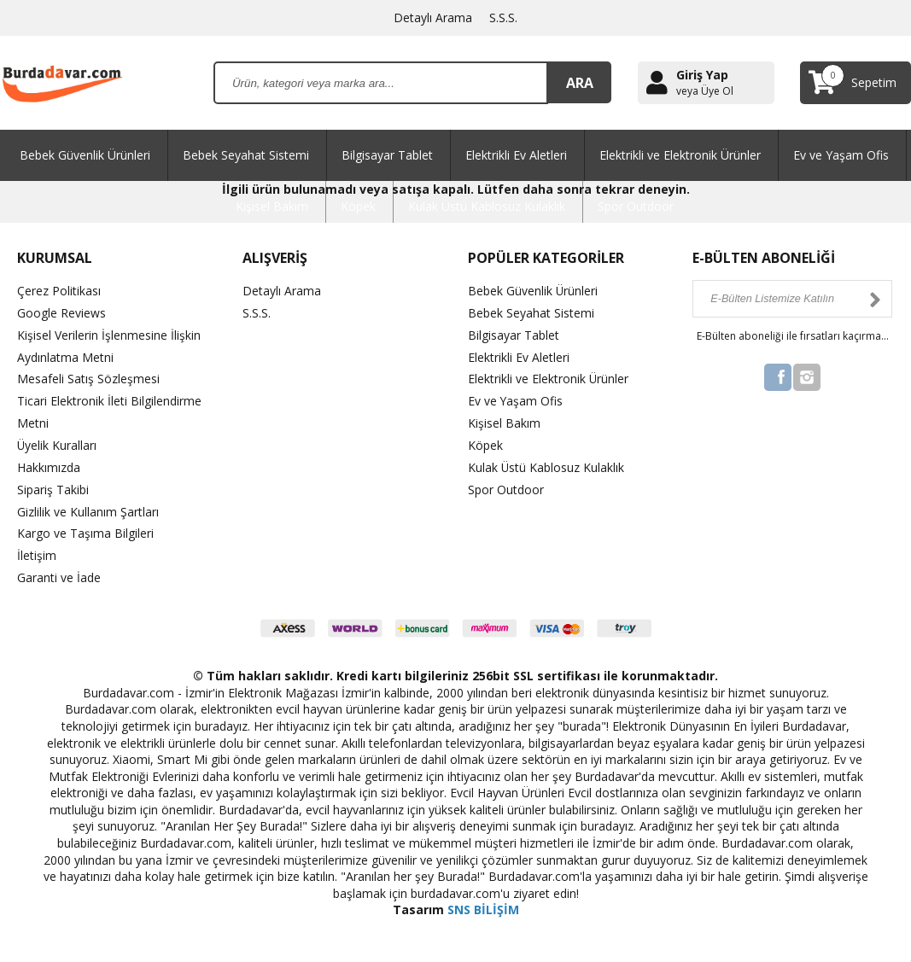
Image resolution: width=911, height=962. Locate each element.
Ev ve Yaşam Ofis (841, 155)
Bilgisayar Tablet (387, 155)
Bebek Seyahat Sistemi (246, 155)
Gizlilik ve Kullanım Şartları (88, 506)
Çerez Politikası (59, 291)
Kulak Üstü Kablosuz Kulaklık (486, 206)
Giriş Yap (702, 75)
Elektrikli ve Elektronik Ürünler (680, 155)
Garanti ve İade (59, 570)
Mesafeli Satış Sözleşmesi (88, 377)
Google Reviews (61, 312)
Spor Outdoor (636, 206)
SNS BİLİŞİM (483, 902)
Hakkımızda (48, 463)
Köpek (358, 206)
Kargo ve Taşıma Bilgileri (85, 527)
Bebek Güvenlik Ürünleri (85, 155)
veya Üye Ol (704, 91)
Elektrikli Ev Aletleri (516, 155)
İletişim (36, 548)
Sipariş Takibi (53, 484)
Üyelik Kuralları (57, 441)
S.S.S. (503, 17)
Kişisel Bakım (272, 206)
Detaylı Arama (433, 17)
